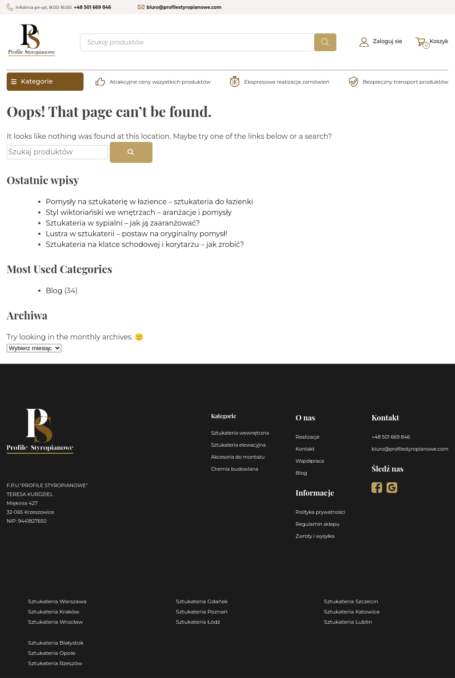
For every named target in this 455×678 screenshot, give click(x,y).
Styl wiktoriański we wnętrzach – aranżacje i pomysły (139, 212)
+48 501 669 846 (92, 7)
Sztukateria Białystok (56, 642)
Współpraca (309, 461)
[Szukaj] (325, 42)
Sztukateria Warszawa (57, 601)
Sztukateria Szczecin (351, 601)
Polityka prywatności (320, 512)
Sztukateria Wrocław (55, 621)
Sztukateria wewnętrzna (240, 433)
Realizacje (307, 437)
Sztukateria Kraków (53, 611)
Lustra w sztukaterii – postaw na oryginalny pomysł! (137, 234)
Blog (54, 291)
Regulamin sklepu (317, 524)
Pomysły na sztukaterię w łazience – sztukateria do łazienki (149, 202)
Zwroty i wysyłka (315, 536)
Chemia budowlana (234, 469)
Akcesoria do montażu (238, 457)
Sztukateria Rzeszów (55, 663)
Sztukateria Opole (52, 653)
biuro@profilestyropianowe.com (184, 7)
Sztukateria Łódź (198, 621)
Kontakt (305, 449)
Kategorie (32, 81)
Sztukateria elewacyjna (238, 445)
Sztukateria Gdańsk (202, 601)
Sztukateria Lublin (348, 621)
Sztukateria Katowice (352, 611)
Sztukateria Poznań (202, 611)
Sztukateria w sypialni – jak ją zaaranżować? (123, 223)
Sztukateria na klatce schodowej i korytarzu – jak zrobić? (145, 244)
